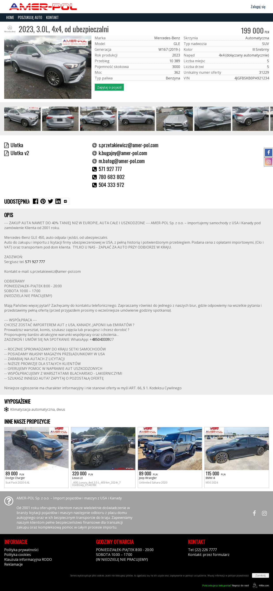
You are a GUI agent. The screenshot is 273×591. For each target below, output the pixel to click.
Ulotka (13, 145)
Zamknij (260, 575)
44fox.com (260, 585)
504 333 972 (108, 184)
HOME (10, 17)
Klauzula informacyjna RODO (28, 559)
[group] (22, 119)
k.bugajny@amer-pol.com (119, 153)
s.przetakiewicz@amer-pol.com (125, 145)
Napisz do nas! (225, 585)
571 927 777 (107, 169)
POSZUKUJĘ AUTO (30, 17)
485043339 (101, 339)
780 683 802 (108, 177)
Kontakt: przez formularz (209, 554)
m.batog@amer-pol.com (118, 161)
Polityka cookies (17, 554)
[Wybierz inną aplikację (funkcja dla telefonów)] (65, 201)
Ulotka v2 (16, 153)
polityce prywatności (238, 575)
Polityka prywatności (21, 549)
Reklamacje (13, 564)
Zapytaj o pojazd (109, 87)
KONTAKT (52, 17)
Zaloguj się (256, 6)
